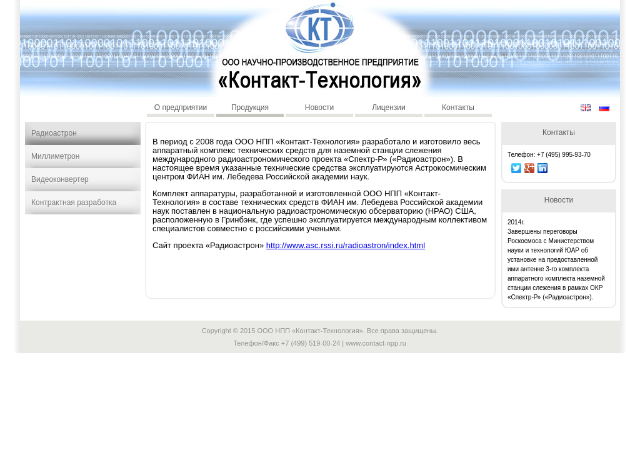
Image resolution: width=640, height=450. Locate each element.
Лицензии (389, 107)
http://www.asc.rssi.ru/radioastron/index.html (345, 245)
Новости (319, 107)
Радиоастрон (54, 133)
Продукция (250, 107)
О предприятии (181, 107)
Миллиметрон (55, 156)
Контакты (458, 107)
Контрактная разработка (73, 202)
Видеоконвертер (60, 179)
